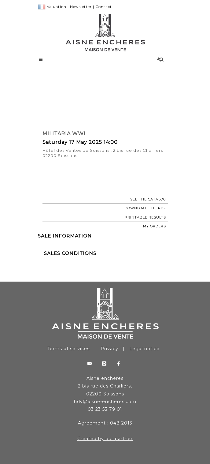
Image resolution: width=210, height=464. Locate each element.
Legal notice (144, 348)
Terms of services (68, 348)
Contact (103, 6)
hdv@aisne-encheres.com (105, 401)
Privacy (109, 348)
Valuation (56, 6)
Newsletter (81, 6)
